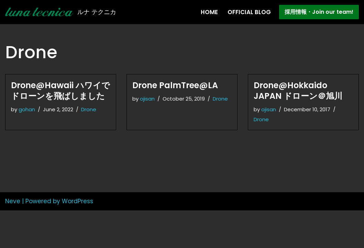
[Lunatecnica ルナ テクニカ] (60, 12)
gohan (27, 109)
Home (209, 12)
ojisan (147, 98)
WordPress (77, 239)
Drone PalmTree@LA (175, 85)
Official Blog (249, 12)
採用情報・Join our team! (319, 12)
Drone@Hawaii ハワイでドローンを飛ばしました (60, 91)
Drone (91, 109)
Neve (12, 239)
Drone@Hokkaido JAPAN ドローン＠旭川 (298, 91)
